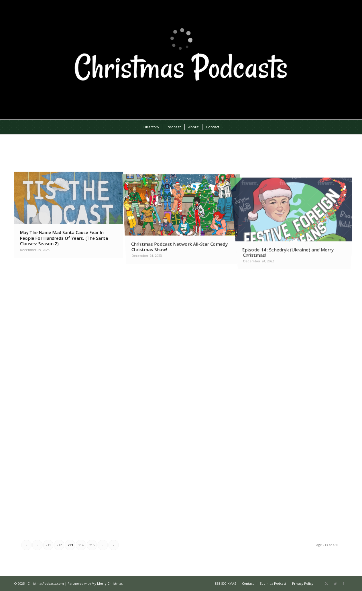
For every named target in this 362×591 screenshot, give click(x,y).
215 (92, 545)
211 (48, 545)
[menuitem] (151, 127)
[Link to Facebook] (343, 583)
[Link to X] (326, 583)
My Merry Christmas (107, 583)
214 (81, 545)
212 (59, 545)
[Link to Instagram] (334, 583)
